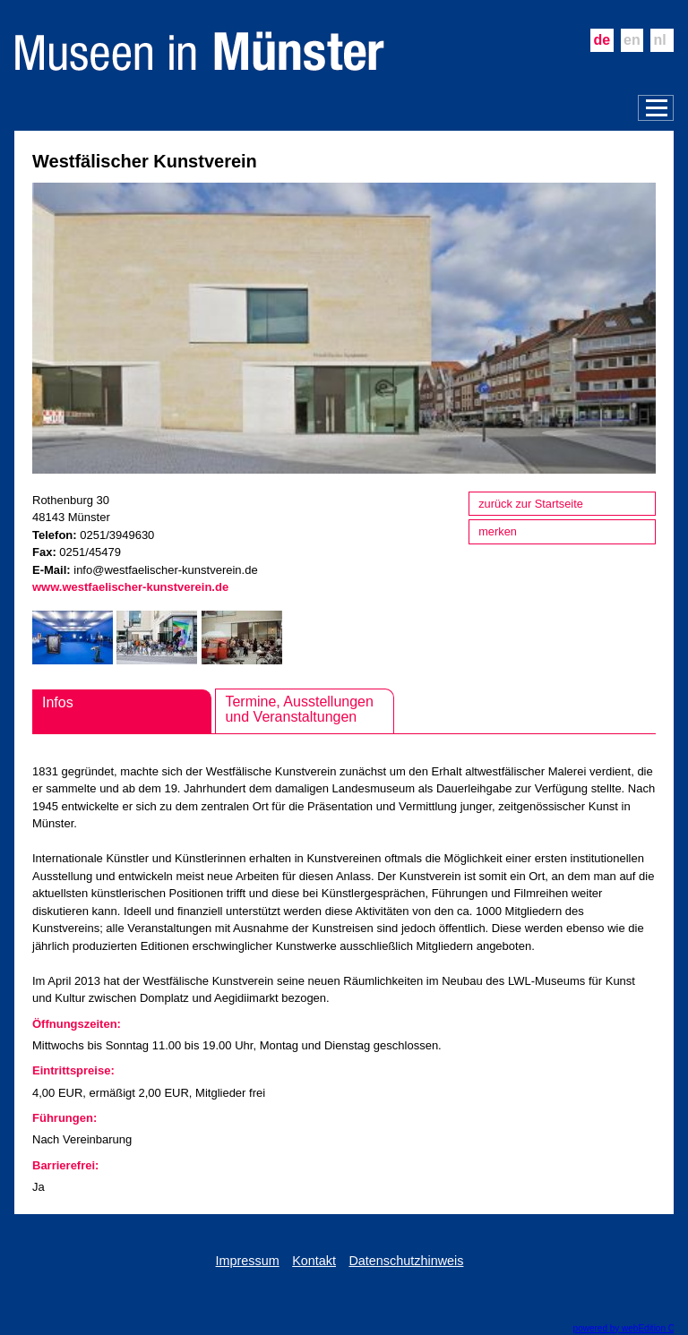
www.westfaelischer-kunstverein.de (130, 587)
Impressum (248, 1261)
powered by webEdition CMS (630, 1328)
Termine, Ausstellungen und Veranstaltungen (299, 709)
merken (497, 531)
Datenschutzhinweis (405, 1261)
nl (660, 39)
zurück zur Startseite (530, 503)
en (632, 39)
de (601, 39)
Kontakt (314, 1261)
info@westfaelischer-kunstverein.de (165, 570)
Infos (57, 702)
